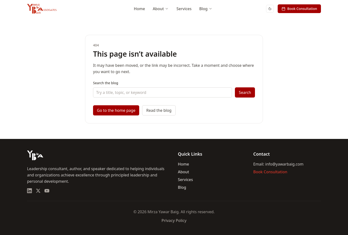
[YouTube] (46, 190)
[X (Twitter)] (38, 190)
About (161, 8)
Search (245, 92)
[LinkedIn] (29, 190)
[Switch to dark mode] (270, 9)
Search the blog (105, 83)
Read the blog (158, 110)
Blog (205, 8)
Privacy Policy (173, 220)
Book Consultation (299, 8)
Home (139, 8)
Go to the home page (116, 110)
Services (183, 8)
